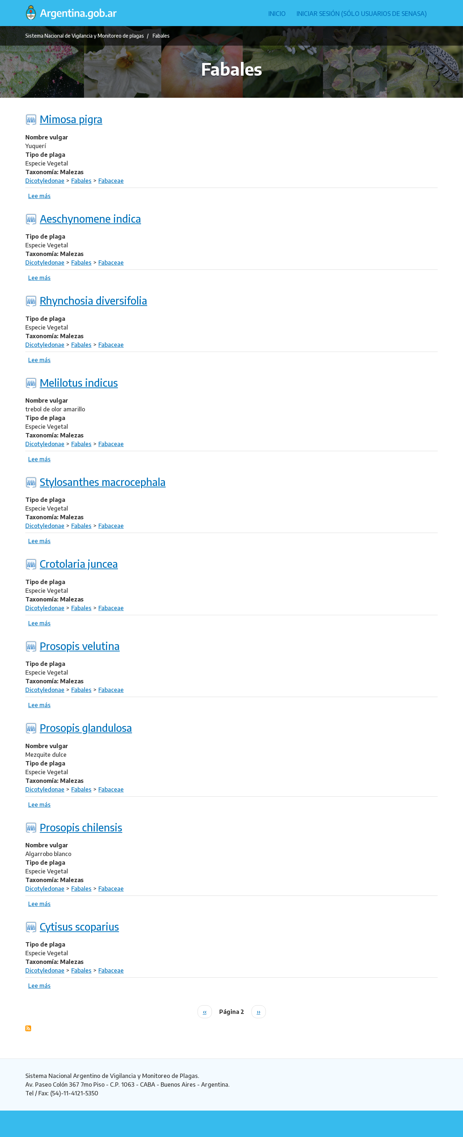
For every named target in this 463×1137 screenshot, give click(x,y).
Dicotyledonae (44, 180)
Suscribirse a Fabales (28, 1028)
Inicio (277, 13)
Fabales (81, 180)
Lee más (39, 196)
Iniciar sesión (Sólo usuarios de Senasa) (362, 13)
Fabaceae (111, 180)
